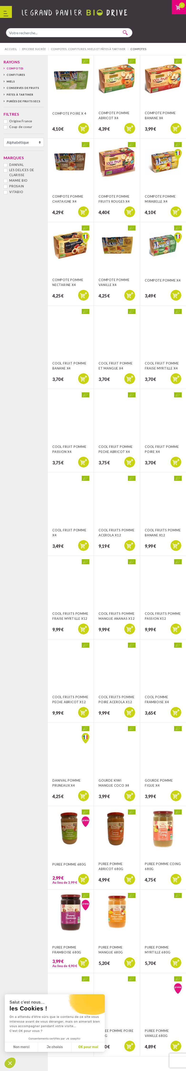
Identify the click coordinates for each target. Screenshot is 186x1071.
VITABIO (16, 192)
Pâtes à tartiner (20, 94)
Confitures (16, 74)
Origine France (20, 121)
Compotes (15, 68)
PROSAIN (16, 186)
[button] (10, 1063)
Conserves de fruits (23, 87)
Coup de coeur (20, 127)
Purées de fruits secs (23, 101)
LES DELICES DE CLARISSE (21, 172)
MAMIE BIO (18, 180)
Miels (11, 81)
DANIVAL (16, 165)
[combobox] (69, 32)
